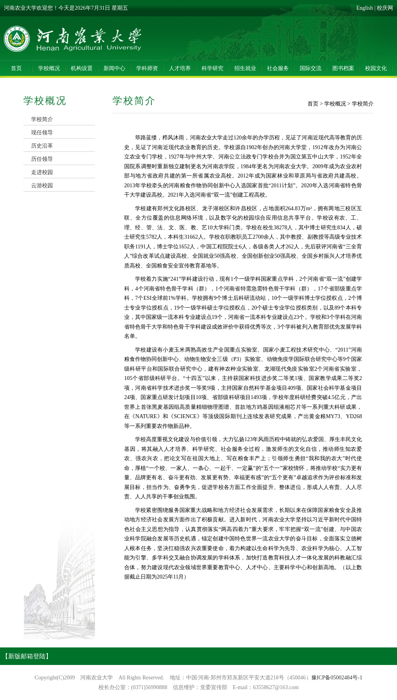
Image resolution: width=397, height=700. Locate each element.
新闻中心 (114, 68)
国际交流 (310, 68)
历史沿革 (42, 146)
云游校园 (42, 185)
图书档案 (343, 68)
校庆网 (385, 8)
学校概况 (49, 68)
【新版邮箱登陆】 (27, 656)
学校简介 (42, 119)
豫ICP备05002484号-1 (336, 678)
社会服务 (278, 68)
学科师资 (147, 68)
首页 (16, 68)
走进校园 (42, 172)
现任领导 (42, 132)
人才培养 (180, 68)
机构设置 (82, 68)
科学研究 (212, 68)
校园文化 (376, 68)
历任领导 (42, 159)
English (364, 8)
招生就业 (245, 68)
